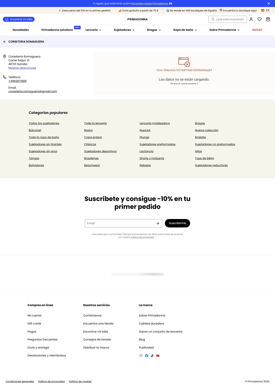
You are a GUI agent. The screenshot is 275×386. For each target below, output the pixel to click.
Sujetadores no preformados (215, 144)
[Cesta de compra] (268, 19)
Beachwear (92, 165)
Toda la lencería (95, 123)
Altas (198, 151)
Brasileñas (91, 158)
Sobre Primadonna (152, 315)
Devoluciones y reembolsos (47, 355)
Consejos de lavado (97, 339)
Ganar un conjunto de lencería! (161, 332)
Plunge (144, 137)
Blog (142, 339)
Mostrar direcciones (22, 68)
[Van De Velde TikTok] (152, 356)
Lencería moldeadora (155, 123)
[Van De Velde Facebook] (147, 356)
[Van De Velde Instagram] (141, 356)
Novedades (21, 30)
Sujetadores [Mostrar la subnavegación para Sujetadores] (124, 30)
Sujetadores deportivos (100, 151)
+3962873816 (17, 81)
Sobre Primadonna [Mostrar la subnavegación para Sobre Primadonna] (224, 30)
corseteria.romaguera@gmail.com (32, 91)
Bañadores (36, 165)
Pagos (32, 332)
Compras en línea (40, 305)
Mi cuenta (34, 315)
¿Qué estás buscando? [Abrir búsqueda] (227, 19)
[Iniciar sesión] (251, 19)
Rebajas (145, 165)
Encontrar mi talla (18, 19)
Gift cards (34, 324)
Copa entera (93, 137)
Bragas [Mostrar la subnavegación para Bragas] (154, 30)
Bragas (200, 123)
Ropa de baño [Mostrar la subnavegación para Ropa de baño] (185, 30)
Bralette (200, 137)
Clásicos (90, 144)
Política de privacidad (51, 381)
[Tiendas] (238, 10)
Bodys (88, 130)
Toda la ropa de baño (44, 137)
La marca (145, 305)
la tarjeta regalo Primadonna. (150, 3)
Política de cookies (80, 381)
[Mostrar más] (156, 237)
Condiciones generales (20, 381)
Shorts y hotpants (152, 158)
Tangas (34, 158)
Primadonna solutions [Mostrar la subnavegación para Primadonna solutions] (60, 29)
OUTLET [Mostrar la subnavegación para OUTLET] (257, 30)
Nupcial (145, 130)
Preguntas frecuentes (43, 339)
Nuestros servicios (96, 305)
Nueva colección (206, 130)
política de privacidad (142, 237)
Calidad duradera (151, 324)
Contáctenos (92, 315)
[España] (266, 10)
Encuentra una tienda (98, 324)
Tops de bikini (204, 158)
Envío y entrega (38, 348)
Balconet (35, 130)
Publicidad (146, 348)
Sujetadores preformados (158, 144)
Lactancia (146, 151)
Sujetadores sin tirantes (45, 144)
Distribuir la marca (96, 348)
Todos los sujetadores (44, 123)
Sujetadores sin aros (43, 151)
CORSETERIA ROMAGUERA (23, 42)
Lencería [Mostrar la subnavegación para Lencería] (93, 30)
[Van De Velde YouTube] (158, 356)
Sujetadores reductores (211, 165)
